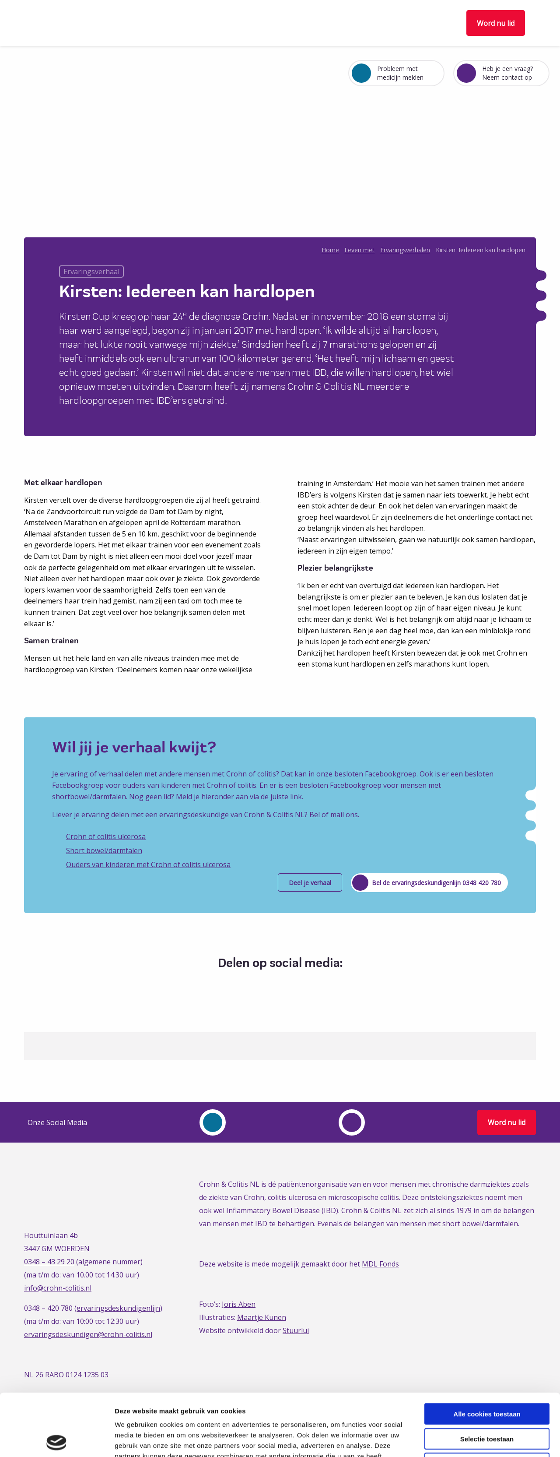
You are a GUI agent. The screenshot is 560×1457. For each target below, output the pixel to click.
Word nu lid (495, 23)
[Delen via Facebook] (253, 984)
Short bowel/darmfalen (104, 850)
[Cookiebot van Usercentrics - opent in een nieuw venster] (56, 1439)
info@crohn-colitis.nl (57, 1288)
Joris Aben (239, 1304)
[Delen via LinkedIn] (286, 984)
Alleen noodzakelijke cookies (486, 1401)
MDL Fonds (380, 1264)
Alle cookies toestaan (486, 1351)
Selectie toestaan (487, 1376)
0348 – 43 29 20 (49, 1261)
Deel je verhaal (310, 882)
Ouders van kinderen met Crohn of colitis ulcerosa (148, 864)
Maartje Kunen (261, 1317)
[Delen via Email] (302, 984)
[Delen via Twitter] (270, 984)
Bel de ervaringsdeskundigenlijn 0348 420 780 (436, 882)
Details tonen (473, 1439)
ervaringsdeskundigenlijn (118, 1308)
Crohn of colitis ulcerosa (106, 836)
